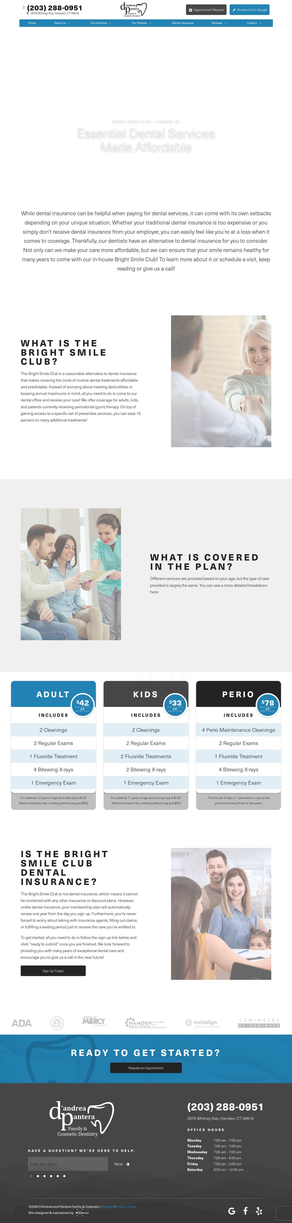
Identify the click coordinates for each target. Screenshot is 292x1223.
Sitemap (107, 1206)
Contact (255, 23)
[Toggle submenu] (69, 23)
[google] (232, 1211)
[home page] (134, 9)
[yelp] (259, 1211)
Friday (192, 1163)
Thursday (195, 1157)
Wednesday (197, 1151)
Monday (194, 1139)
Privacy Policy (126, 1206)
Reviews (220, 23)
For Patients (143, 23)
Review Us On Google (249, 9)
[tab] (31, 1175)
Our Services (102, 23)
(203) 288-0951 (52, 7)
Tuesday (194, 1145)
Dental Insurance (182, 23)
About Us (63, 23)
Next (122, 1163)
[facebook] (245, 1211)
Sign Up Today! (52, 971)
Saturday (195, 1169)
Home (32, 23)
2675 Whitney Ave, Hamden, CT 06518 (52, 13)
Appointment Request (206, 9)
